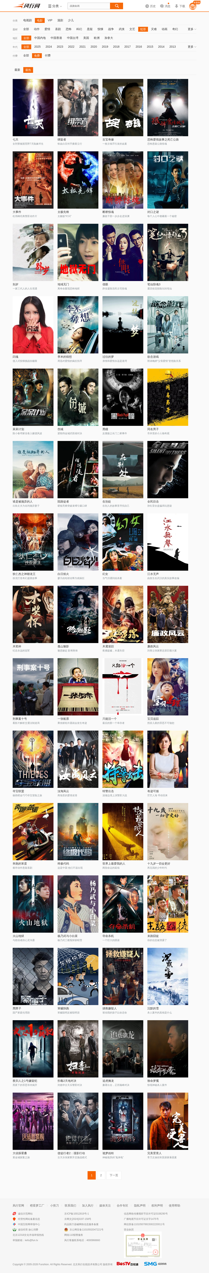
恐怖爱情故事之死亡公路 (163, 139)
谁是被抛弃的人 (23, 501)
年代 (15, 47)
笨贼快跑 (63, 1008)
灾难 (154, 29)
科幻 (79, 29)
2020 (94, 46)
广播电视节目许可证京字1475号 (141, 1219)
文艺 (132, 29)
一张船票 (63, 718)
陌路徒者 (63, 501)
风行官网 (18, 1205)
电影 (40, 20)
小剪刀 (54, 1205)
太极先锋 (63, 212)
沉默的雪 (153, 1008)
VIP (50, 20)
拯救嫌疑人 (109, 1008)
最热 (28, 70)
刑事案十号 (20, 718)
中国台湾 (72, 37)
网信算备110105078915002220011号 (144, 1224)
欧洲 (97, 37)
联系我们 (70, 1205)
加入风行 (87, 1205)
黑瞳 (105, 429)
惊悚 (100, 29)
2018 (116, 46)
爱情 (47, 29)
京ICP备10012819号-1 (76, 1213)
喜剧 (58, 29)
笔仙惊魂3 (153, 284)
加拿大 (108, 37)
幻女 (105, 574)
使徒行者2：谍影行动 (71, 1153)
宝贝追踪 (153, 718)
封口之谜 (153, 212)
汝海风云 (63, 791)
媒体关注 (105, 1205)
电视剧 (27, 20)
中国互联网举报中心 (29, 1224)
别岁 (15, 284)
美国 (86, 37)
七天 (15, 139)
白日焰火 (63, 574)
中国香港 (56, 37)
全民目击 (153, 501)
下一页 (114, 1175)
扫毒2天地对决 (67, 1080)
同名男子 (153, 429)
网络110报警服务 (73, 1235)
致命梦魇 (153, 1080)
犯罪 (143, 29)
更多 (192, 29)
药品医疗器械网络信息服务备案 (81, 1224)
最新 (17, 69)
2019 (105, 46)
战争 (111, 29)
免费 (37, 55)
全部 (26, 29)
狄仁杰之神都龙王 (24, 574)
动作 (37, 29)
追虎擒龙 (108, 1080)
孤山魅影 (63, 646)
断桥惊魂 (108, 212)
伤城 (60, 429)
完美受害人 (154, 1153)
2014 (161, 46)
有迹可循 (153, 791)
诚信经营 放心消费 (28, 1229)
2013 (172, 46)
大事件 (17, 212)
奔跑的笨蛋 (20, 863)
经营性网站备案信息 (29, 1219)
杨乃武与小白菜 (68, 936)
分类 (15, 20)
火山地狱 (18, 936)
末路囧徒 (153, 936)
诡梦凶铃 (108, 1153)
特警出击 (108, 791)
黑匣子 (17, 1008)
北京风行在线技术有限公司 (87, 1264)
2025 (37, 46)
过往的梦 (108, 356)
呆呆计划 (18, 429)
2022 (71, 46)
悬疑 (90, 29)
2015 (150, 46)
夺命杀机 (108, 936)
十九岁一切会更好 (158, 863)
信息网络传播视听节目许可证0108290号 (146, 1213)
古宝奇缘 (108, 139)
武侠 (122, 29)
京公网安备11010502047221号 (86, 1229)
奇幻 (175, 29)
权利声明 (157, 1205)
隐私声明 (140, 1205)
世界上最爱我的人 (113, 863)
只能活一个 (109, 718)
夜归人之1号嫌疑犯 (25, 1080)
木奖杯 (17, 646)
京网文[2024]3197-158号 (77, 1219)
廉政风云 (153, 646)
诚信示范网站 (25, 1213)
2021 (82, 46)
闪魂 (15, 356)
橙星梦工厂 (37, 1205)
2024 (49, 46)
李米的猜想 (65, 356)
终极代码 (63, 863)
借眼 (105, 284)
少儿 (71, 20)
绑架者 (62, 139)
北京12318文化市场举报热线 (28, 1235)
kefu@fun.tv (31, 1240)
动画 (164, 29)
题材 (15, 29)
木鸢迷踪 (108, 646)
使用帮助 (174, 1205)
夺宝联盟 (18, 791)
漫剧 (60, 20)
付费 (15, 55)
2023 (60, 46)
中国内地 (40, 37)
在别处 (106, 501)
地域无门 (63, 284)
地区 (15, 38)
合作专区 (122, 1205)
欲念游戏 (153, 356)
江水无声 (153, 574)
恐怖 (68, 29)
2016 (139, 46)
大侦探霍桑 (20, 1153)
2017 (127, 46)
